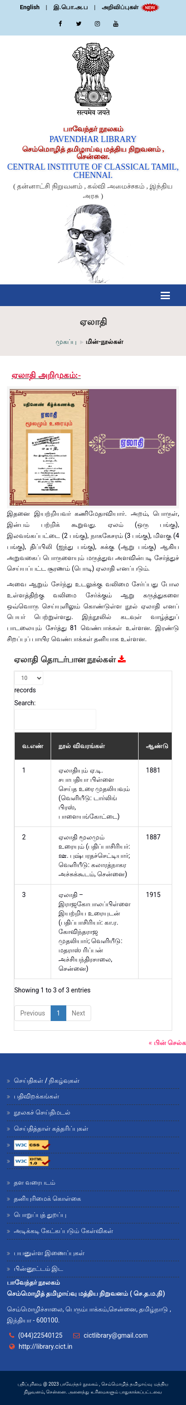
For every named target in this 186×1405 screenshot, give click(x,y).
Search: (55, 714)
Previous (32, 1013)
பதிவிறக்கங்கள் (36, 1096)
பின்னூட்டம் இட (38, 1268)
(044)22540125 (40, 1335)
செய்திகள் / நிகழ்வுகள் (47, 1080)
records (28, 682)
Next (78, 1013)
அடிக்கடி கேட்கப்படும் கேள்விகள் (63, 1230)
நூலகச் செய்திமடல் (42, 1112)
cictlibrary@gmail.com (116, 1335)
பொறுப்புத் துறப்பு (40, 1214)
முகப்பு (66, 341)
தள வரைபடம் (34, 1182)
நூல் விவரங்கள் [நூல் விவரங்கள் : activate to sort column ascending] (81, 746)
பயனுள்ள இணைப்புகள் (49, 1253)
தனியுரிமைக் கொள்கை (47, 1198)
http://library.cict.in (45, 1346)
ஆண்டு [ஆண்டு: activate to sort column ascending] (157, 746)
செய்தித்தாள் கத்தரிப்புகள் (51, 1128)
